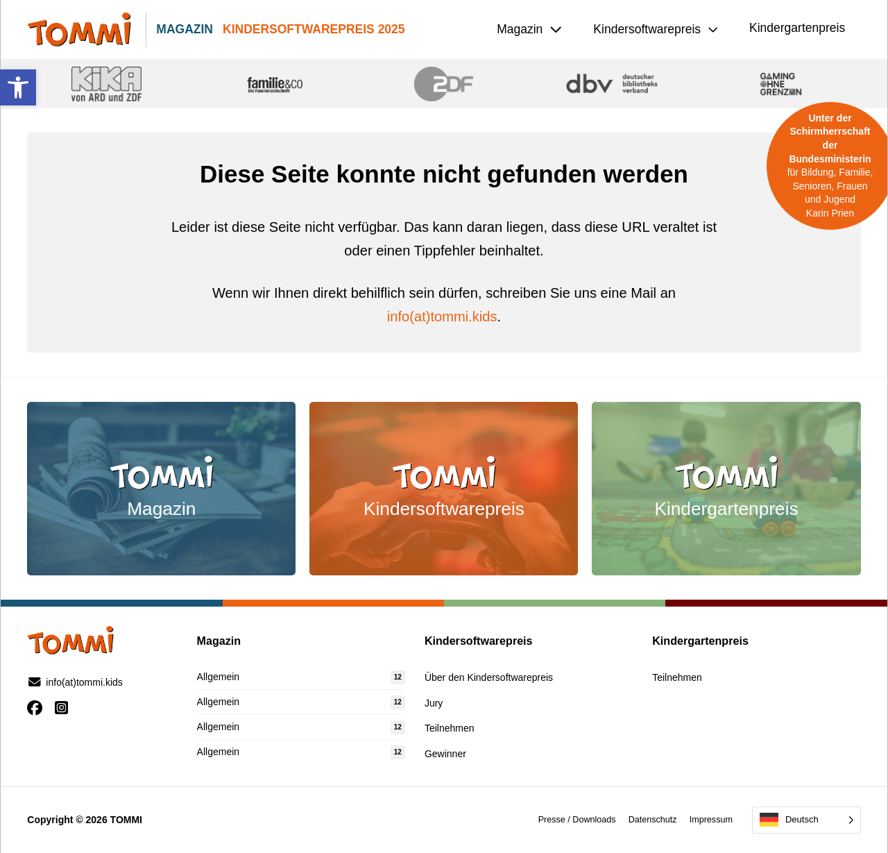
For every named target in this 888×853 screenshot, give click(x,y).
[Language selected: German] (806, 820)
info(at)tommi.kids (442, 316)
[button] (18, 87)
